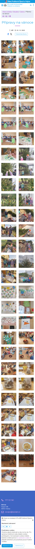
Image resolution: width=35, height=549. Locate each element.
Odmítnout (19, 545)
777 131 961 (9, 500)
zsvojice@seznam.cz (12, 512)
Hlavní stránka (7, 12)
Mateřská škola (21, 34)
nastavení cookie (23, 538)
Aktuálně (16, 12)
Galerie (22, 12)
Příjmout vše (7, 545)
